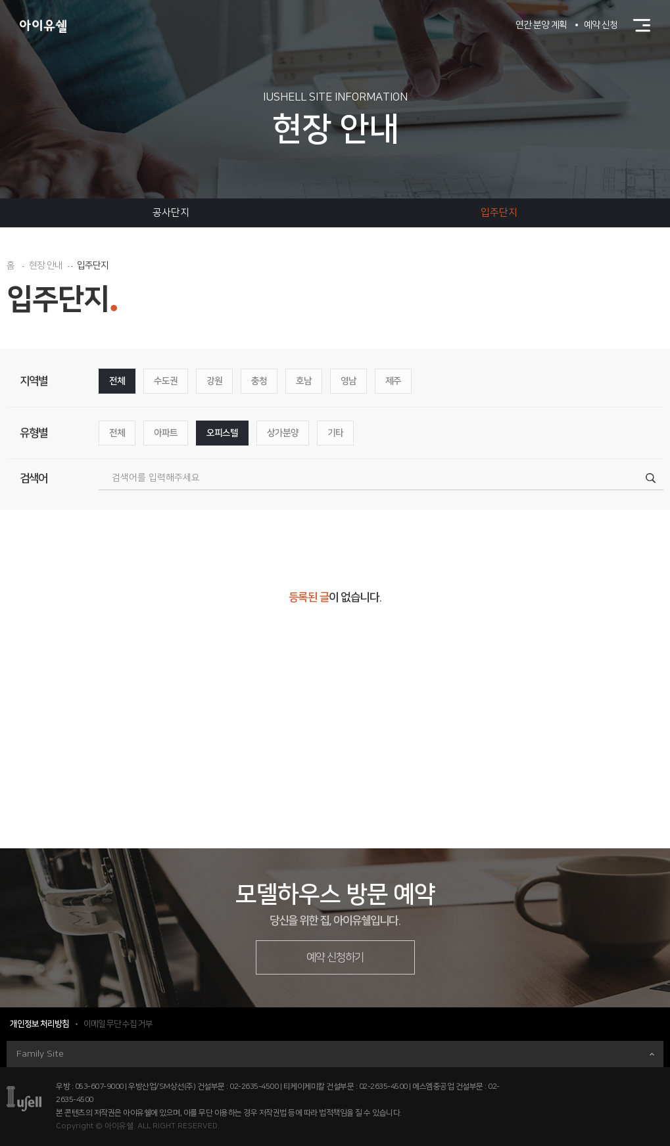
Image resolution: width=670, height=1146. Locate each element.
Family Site (335, 1054)
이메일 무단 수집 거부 (118, 1023)
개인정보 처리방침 (39, 1023)
